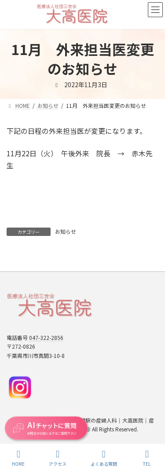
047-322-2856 (46, 337)
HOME (18, 458)
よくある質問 (104, 458)
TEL (147, 458)
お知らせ (65, 231)
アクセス (57, 458)
